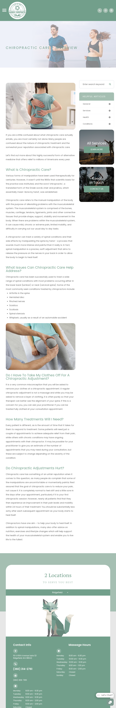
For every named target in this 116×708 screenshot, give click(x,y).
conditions (88, 124)
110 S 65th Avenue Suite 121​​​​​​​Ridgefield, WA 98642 (25, 656)
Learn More (97, 149)
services (87, 110)
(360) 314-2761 (22, 669)
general (87, 104)
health (86, 117)
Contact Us (96, 189)
